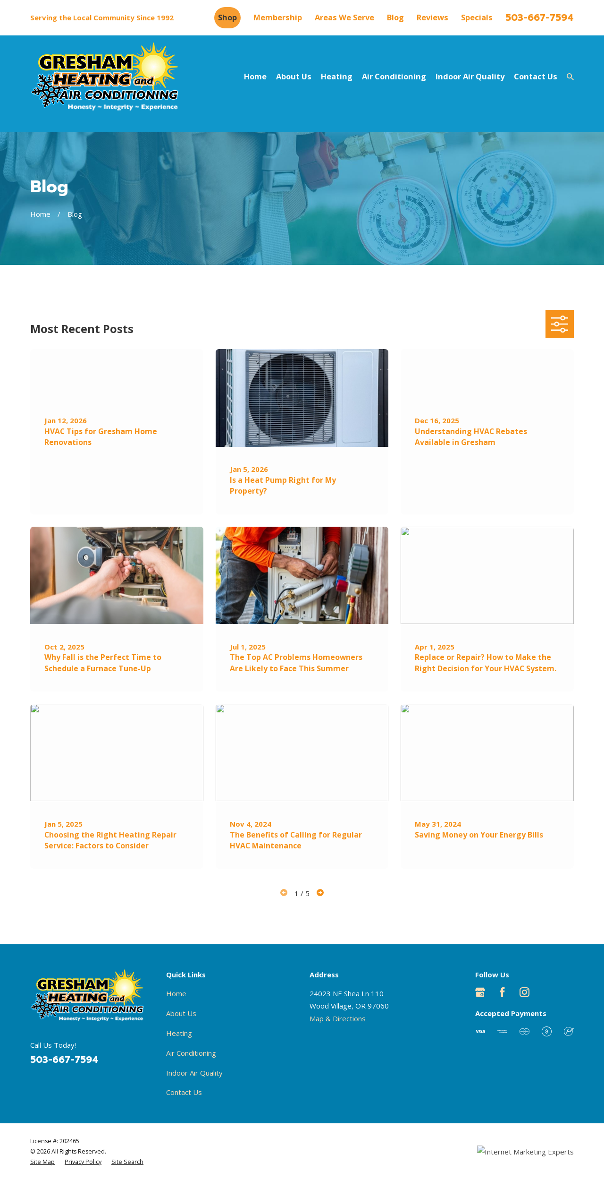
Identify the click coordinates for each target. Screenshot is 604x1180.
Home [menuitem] (255, 76)
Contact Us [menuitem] (535, 76)
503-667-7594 (539, 18)
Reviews (432, 17)
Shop (227, 17)
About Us (181, 1013)
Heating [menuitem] (336, 76)
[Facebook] (502, 992)
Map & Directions (338, 1018)
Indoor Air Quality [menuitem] (470, 76)
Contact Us (184, 1092)
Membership (277, 17)
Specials (477, 17)
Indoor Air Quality (194, 1072)
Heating (179, 1033)
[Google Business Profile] (480, 992)
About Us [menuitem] (293, 76)
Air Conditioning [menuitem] (394, 76)
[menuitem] (42, 1162)
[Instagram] (524, 992)
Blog (395, 17)
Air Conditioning (191, 1053)
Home (176, 993)
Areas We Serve (344, 17)
